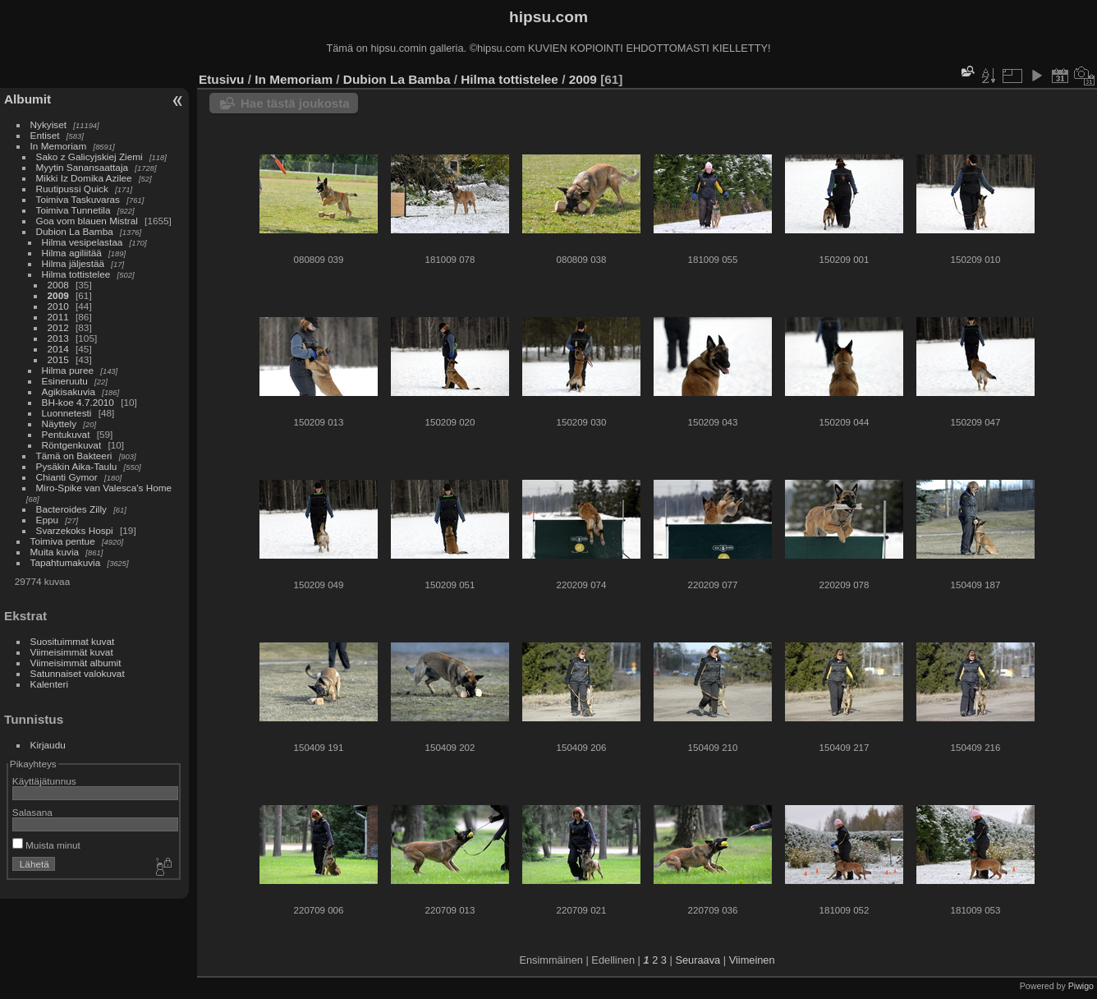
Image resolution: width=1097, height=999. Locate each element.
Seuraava (697, 960)
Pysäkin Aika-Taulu (76, 466)
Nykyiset (48, 124)
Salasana (32, 812)
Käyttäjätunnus (44, 781)
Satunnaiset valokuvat (77, 673)
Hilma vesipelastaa (82, 242)
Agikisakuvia (68, 391)
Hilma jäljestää (73, 263)
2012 (58, 327)
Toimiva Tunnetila (73, 210)
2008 (58, 284)
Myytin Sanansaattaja (82, 167)
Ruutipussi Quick (72, 188)
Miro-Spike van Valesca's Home (104, 487)
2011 (58, 316)
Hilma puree (68, 370)
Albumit (27, 99)
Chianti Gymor (67, 477)
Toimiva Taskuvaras (78, 199)
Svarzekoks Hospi (74, 530)
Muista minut (46, 845)
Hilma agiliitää (72, 252)
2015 (58, 359)
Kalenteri (49, 684)
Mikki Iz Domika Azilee (84, 178)
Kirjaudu (48, 744)
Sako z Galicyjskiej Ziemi (89, 156)
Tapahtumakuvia (65, 562)
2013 (58, 338)
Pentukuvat (66, 434)
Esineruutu (65, 380)
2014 (58, 348)
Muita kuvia (55, 551)
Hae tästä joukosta (295, 103)
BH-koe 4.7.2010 (78, 402)
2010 (58, 306)
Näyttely (59, 423)
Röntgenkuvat (72, 445)
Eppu (47, 519)
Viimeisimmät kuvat (71, 652)
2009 (58, 295)
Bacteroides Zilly (71, 509)
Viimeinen (752, 960)
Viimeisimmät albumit (76, 662)
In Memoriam (58, 145)
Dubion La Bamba (74, 231)
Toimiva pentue (62, 541)
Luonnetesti (67, 412)
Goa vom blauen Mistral (87, 220)
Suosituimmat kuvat (72, 641)
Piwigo (1081, 986)
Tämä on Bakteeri (74, 455)
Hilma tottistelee (76, 274)
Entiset (45, 135)
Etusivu (221, 79)
